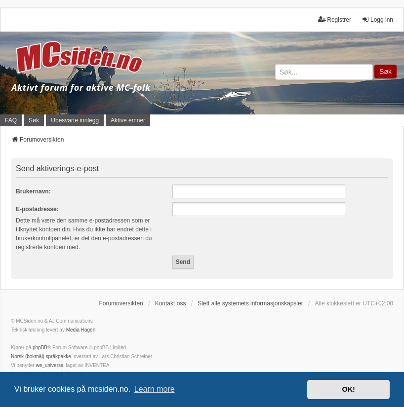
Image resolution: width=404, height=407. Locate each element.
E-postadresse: (37, 209)
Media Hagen (80, 330)
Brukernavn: (33, 191)
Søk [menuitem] (34, 120)
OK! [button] (348, 389)
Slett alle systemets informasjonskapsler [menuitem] (250, 303)
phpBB (40, 347)
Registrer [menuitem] (334, 19)
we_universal (50, 365)
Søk (385, 71)
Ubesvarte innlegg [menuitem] (75, 120)
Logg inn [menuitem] (377, 19)
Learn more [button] (154, 389)
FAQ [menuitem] (11, 120)
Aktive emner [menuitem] (128, 120)
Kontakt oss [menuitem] (170, 303)
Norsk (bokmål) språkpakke (41, 356)
